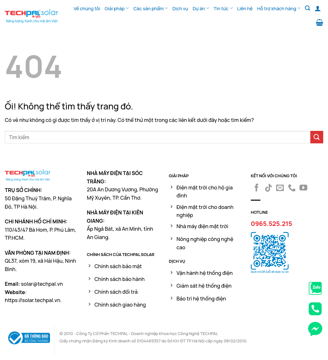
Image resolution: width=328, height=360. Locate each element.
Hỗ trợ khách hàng (278, 8)
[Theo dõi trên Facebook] (256, 188)
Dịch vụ (180, 8)
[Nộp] (316, 137)
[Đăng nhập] (318, 8)
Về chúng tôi (87, 8)
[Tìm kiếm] (307, 8)
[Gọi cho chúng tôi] (292, 188)
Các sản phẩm (150, 8)
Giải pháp (117, 8)
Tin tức (223, 8)
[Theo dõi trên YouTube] (303, 188)
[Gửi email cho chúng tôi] (280, 188)
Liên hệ (245, 8)
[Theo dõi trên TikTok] (268, 188)
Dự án (201, 8)
